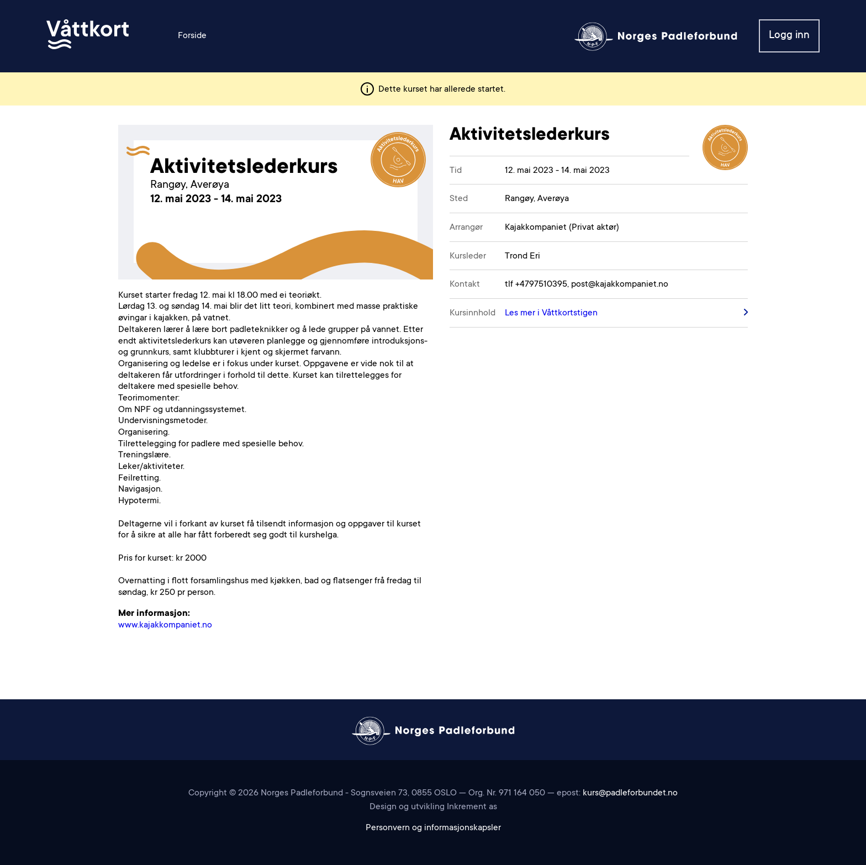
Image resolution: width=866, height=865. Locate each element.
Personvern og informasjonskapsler (433, 828)
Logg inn (789, 35)
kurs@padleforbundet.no (630, 793)
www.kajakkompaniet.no (165, 625)
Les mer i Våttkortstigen (551, 313)
